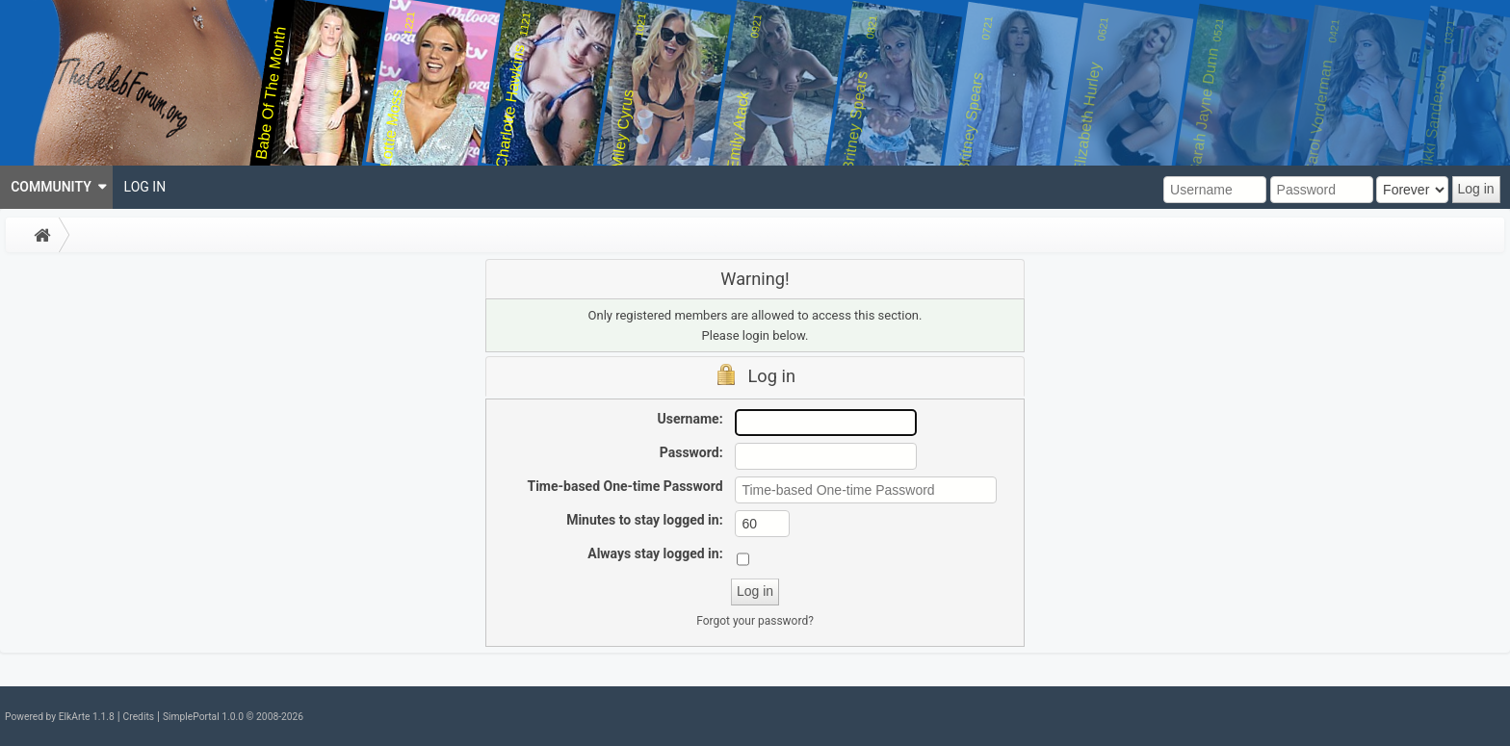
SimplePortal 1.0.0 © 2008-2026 (233, 716)
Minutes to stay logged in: (644, 519)
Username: (690, 418)
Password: (691, 452)
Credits (138, 716)
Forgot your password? (755, 621)
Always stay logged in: (654, 553)
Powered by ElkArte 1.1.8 (60, 716)
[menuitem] (56, 187)
